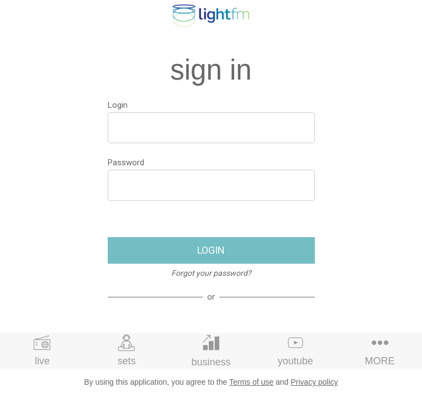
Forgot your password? (211, 273)
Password (126, 162)
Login (118, 105)
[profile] (406, 15)
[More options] (379, 351)
